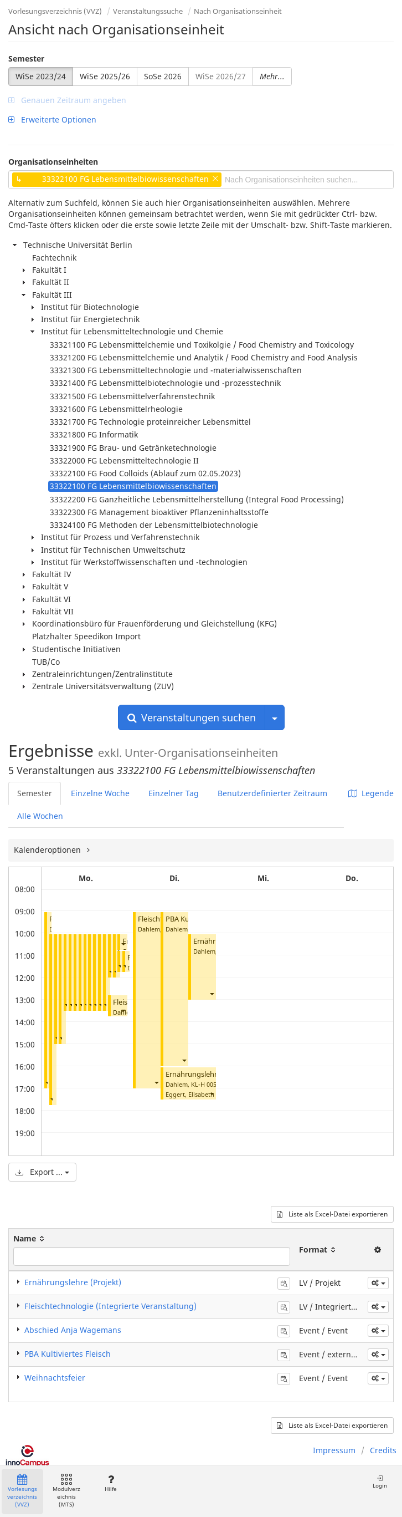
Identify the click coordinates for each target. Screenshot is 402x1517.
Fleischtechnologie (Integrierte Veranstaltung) (110, 1306)
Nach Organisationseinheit (238, 11)
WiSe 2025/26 (105, 76)
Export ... (42, 1172)
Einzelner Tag (173, 793)
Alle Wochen (40, 816)
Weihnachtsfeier (54, 1377)
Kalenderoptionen (48, 849)
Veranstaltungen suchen (191, 717)
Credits (383, 1450)
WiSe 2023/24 (41, 76)
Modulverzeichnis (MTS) (66, 1491)
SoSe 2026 (163, 76)
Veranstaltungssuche (148, 11)
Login (380, 1481)
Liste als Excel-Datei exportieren (332, 1214)
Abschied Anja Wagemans (72, 1330)
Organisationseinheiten (53, 161)
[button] (47, 1082)
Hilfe (110, 1483)
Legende (371, 793)
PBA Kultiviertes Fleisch (67, 1353)
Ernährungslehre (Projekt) (209, 1074)
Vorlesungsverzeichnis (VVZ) (55, 11)
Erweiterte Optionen (52, 119)
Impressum (334, 1450)
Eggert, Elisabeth (190, 1094)
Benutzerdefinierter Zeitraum (272, 793)
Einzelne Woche (100, 793)
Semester (26, 58)
